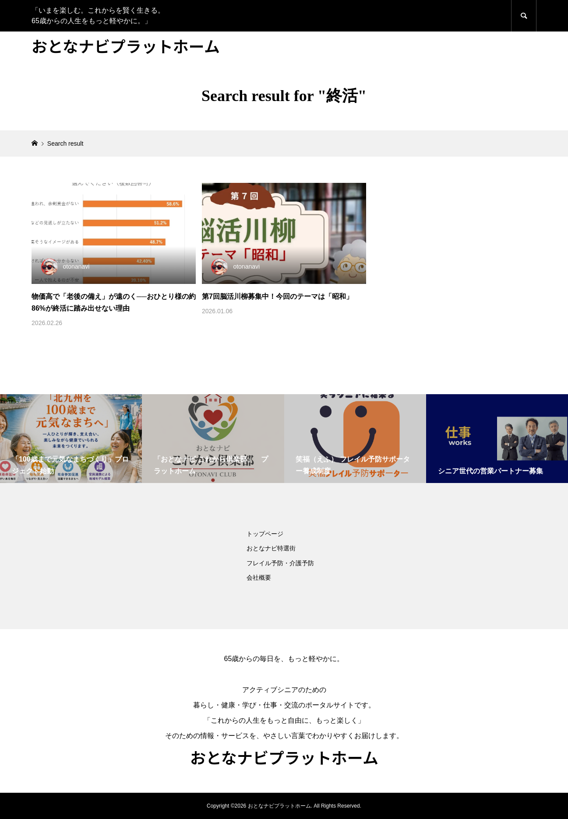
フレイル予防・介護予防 (280, 563)
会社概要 (259, 577)
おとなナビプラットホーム (126, 45)
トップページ (265, 533)
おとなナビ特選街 (271, 548)
